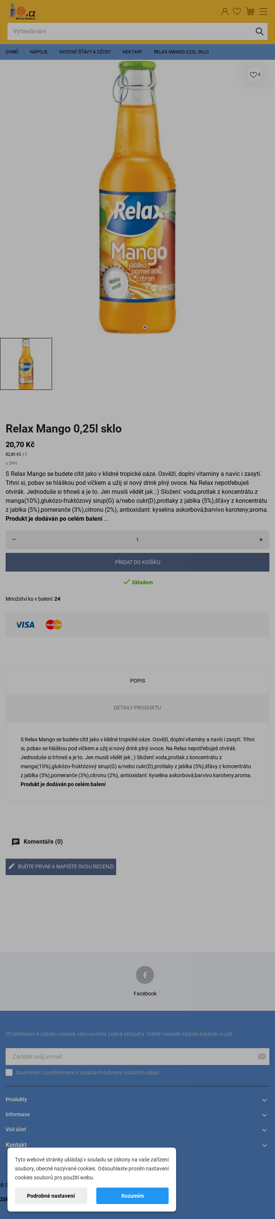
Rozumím (132, 1196)
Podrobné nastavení (51, 1196)
